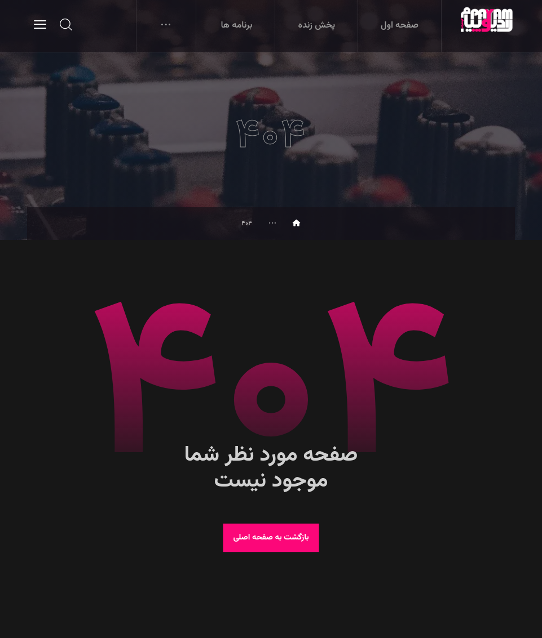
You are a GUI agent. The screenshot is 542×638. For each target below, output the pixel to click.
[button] (40, 24)
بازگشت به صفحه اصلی (271, 537)
